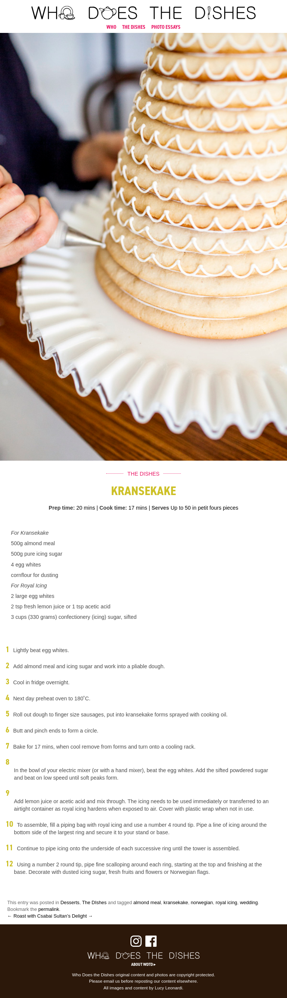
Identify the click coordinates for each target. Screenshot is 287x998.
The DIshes (94, 902)
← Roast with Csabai (29, 916)
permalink (48, 909)
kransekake (175, 902)
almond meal (147, 902)
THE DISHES (133, 27)
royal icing (226, 902)
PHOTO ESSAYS (165, 27)
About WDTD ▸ (143, 964)
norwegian (202, 902)
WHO (111, 27)
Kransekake (143, 490)
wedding (249, 902)
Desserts (70, 902)
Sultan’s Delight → (73, 916)
